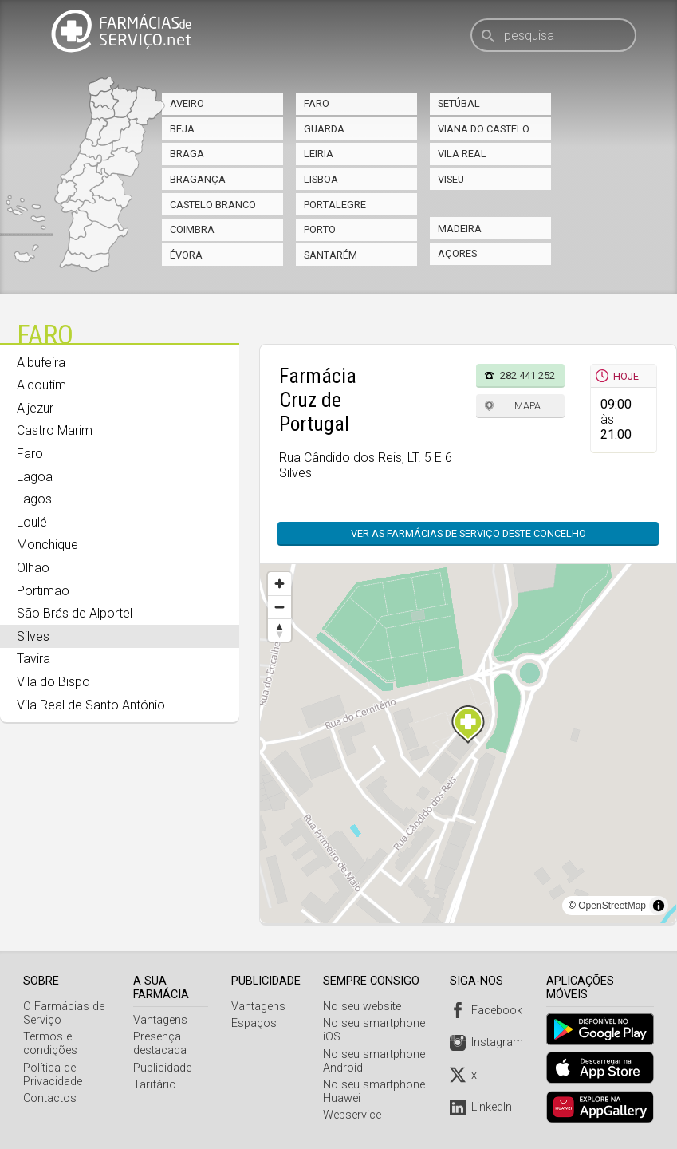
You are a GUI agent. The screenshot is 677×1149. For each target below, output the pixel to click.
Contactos (50, 1098)
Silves (33, 636)
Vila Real (462, 154)
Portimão (43, 590)
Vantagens (162, 1020)
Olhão (33, 567)
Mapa (527, 406)
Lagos (34, 499)
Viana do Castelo (483, 129)
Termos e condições (50, 1043)
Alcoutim (41, 385)
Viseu (451, 179)
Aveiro (187, 103)
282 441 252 (527, 375)
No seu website (365, 1006)
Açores (457, 253)
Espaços (256, 1023)
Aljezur (35, 408)
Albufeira (41, 362)
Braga (187, 154)
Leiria (318, 154)
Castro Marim (54, 430)
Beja (182, 129)
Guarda (324, 129)
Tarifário (156, 1085)
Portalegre (335, 205)
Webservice (355, 1115)
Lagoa (35, 476)
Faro (316, 103)
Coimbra (192, 229)
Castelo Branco (213, 205)
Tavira (33, 658)
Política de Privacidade (52, 1074)
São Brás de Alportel (74, 613)
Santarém (330, 255)
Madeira (460, 229)
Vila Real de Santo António (91, 705)
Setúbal (459, 103)
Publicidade (164, 1068)
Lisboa (321, 179)
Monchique (47, 544)
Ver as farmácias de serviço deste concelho (468, 533)
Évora (186, 255)
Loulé (32, 522)
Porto (320, 229)
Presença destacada (161, 1043)
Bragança (198, 179)
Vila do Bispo (53, 681)
